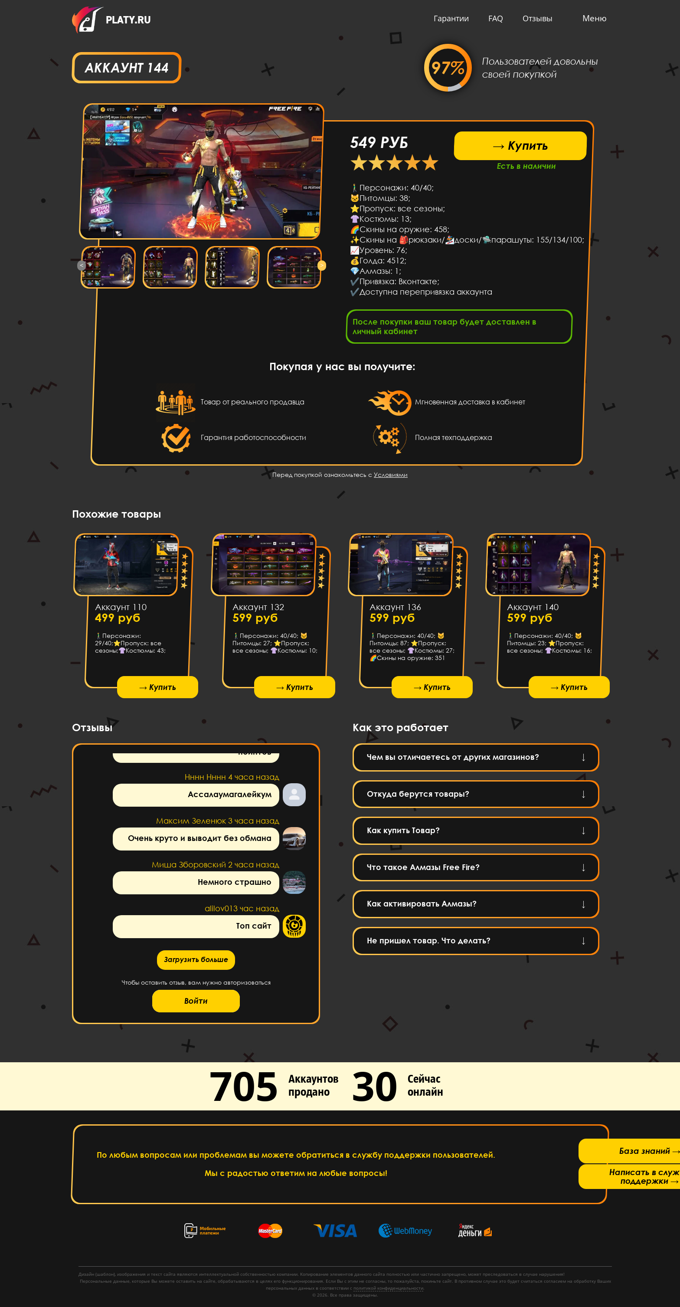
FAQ (493, 18)
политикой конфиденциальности (388, 1288)
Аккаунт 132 (258, 609)
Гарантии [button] (449, 18)
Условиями (391, 477)
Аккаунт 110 (121, 609)
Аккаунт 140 (532, 609)
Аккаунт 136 (395, 609)
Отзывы (535, 18)
